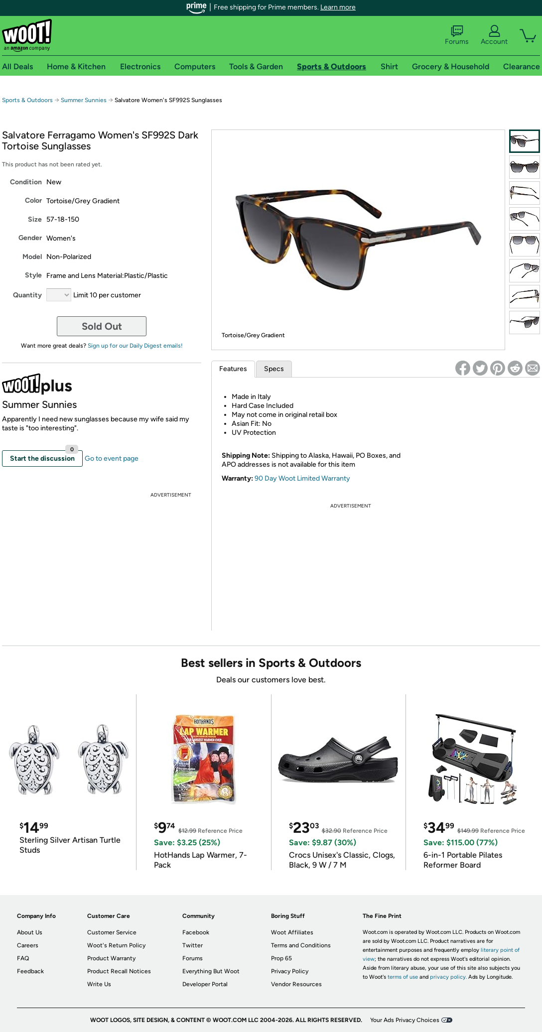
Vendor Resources (296, 984)
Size (35, 219)
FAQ (23, 958)
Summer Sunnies (84, 100)
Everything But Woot (211, 971)
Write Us (99, 984)
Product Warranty (111, 958)
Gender (30, 238)
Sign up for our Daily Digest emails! (135, 345)
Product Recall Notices (119, 971)
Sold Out (102, 326)
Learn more (338, 7)
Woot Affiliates (292, 932)
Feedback (30, 971)
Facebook (195, 932)
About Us (29, 932)
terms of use (403, 977)
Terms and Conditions (301, 945)
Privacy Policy (289, 971)
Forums (457, 35)
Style (33, 275)
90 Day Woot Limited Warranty (302, 478)
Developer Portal (205, 984)
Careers (27, 945)
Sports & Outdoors (27, 100)
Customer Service (111, 932)
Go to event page (111, 458)
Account (494, 35)
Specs (274, 369)
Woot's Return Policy (116, 945)
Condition (26, 182)
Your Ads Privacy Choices (404, 1020)
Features (233, 369)
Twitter (192, 945)
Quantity (27, 295)
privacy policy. (448, 977)
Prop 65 (281, 958)
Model (32, 257)
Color (33, 200)
